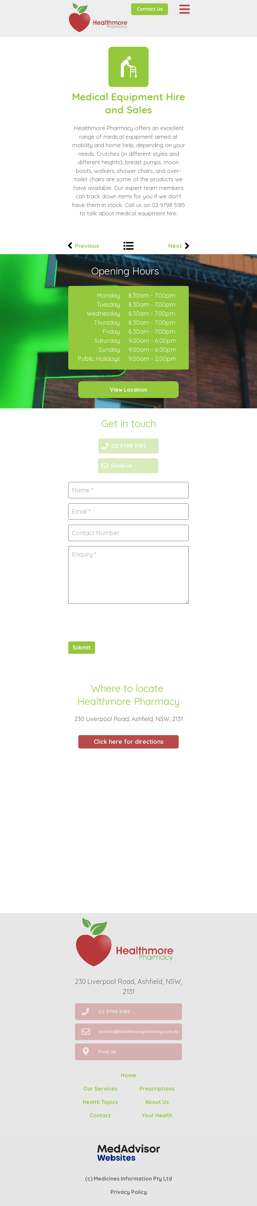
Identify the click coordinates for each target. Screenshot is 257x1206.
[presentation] (119, 622)
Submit (82, 647)
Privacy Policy (128, 1192)
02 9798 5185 (168, 204)
